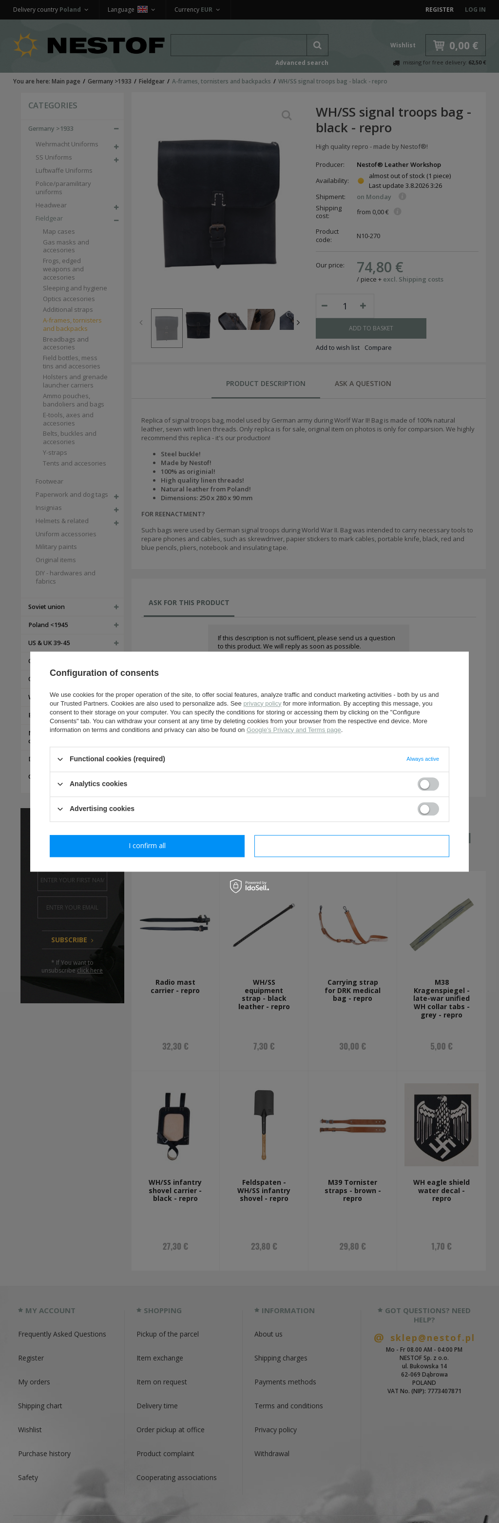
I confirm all (351, 845)
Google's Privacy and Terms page (294, 729)
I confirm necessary (147, 845)
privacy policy (262, 703)
